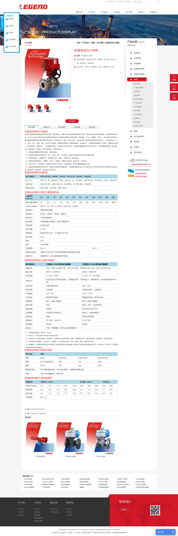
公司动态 (69, 509)
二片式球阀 (137, 103)
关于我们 (92, 12)
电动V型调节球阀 (48, 479)
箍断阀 (82, 487)
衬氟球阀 (137, 118)
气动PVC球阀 (102, 482)
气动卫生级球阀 (141, 484)
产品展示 (104, 12)
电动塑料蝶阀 (121, 482)
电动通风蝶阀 (102, 484)
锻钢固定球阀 (138, 126)
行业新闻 (69, 515)
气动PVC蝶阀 (140, 482)
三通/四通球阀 (138, 88)
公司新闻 (116, 12)
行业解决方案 (54, 512)
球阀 (93, 43)
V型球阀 (136, 91)
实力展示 (21, 512)
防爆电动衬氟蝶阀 (85, 484)
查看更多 (124, 509)
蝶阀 (135, 131)
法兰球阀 (100, 43)
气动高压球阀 (28, 482)
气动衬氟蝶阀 (65, 484)
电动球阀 (137, 58)
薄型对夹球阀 (138, 99)
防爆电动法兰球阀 (112, 43)
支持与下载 (53, 509)
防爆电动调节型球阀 (37, 409)
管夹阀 (136, 147)
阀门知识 (69, 512)
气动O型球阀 (65, 479)
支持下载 (129, 12)
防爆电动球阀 (139, 69)
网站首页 (79, 12)
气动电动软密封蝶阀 (142, 487)
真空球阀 (137, 122)
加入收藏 (119, 1)
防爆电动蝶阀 (139, 74)
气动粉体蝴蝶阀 (103, 487)
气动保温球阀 (140, 479)
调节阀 (136, 142)
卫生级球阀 (137, 114)
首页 (78, 43)
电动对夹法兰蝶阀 (123, 484)
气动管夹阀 (46, 487)
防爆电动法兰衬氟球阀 (38, 413)
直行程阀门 (138, 152)
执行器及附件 (139, 136)
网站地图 (127, 1)
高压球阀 (137, 110)
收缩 (2, 22)
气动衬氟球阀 (28, 484)
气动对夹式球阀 (103, 479)
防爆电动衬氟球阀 (48, 484)
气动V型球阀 (28, 479)
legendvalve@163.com (141, 164)
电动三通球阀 (65, 482)
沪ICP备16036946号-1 (119, 533)
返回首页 (111, 1)
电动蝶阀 (137, 63)
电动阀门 (137, 53)
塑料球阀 (137, 95)
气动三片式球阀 (47, 482)
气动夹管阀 (64, 487)
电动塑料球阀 (84, 482)
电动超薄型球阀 (85, 479)
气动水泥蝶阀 (121, 487)
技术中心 (141, 12)
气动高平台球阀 (122, 479)
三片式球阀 (137, 107)
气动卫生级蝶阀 (29, 487)
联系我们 (153, 12)
